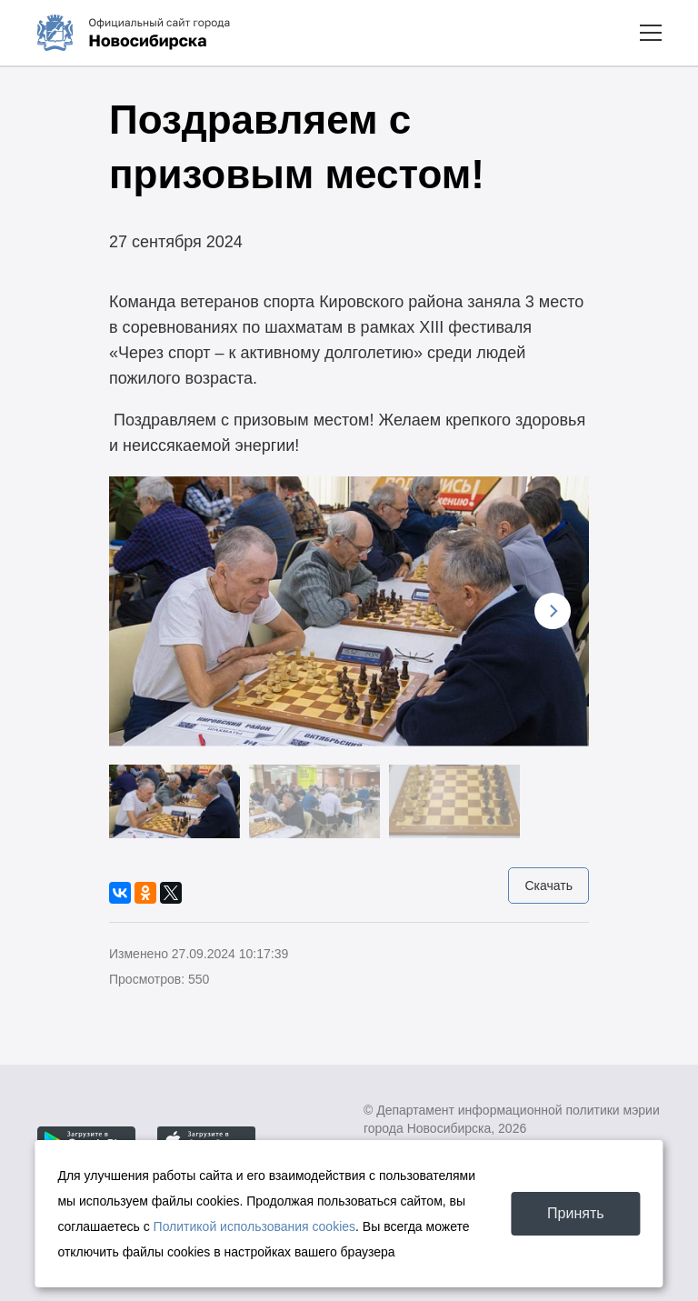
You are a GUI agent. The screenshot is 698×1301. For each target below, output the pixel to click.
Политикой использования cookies (255, 1226)
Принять (575, 1213)
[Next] (552, 611)
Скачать (548, 885)
